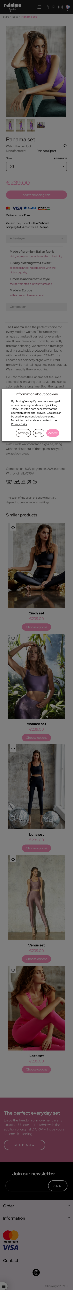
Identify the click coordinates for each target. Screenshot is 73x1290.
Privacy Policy (19, 424)
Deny (38, 433)
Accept (52, 433)
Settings (23, 433)
